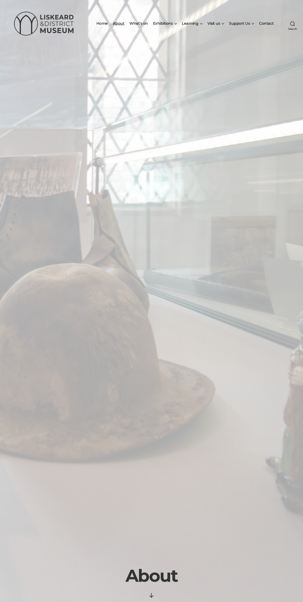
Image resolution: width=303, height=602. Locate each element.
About (119, 23)
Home (102, 23)
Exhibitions (163, 23)
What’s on (138, 23)
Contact (266, 23)
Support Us (239, 23)
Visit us (213, 23)
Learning (190, 23)
